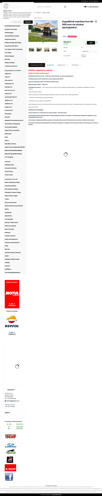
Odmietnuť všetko (16, 22)
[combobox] (89, 51)
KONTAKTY (38, 12)
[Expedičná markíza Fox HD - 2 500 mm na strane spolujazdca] (43, 31)
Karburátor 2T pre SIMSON (54, 153)
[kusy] (81, 43)
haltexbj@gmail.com (12, 401)
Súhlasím (28, 22)
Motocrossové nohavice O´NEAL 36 (19, 359)
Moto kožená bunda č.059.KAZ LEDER (18, 378)
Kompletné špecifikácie (36, 65)
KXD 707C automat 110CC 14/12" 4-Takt (18, 351)
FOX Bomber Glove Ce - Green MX (89, 159)
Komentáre (76, 65)
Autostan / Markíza (37, 18)
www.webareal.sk (56, 494)
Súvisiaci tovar (62, 65)
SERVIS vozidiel (46, 12)
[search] (65, 7)
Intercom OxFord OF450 (71, 161)
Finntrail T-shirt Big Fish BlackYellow (35, 155)
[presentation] (29, 31)
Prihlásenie (85, 1)
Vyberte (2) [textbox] (85, 51)
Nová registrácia (94, 1)
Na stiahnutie (50, 65)
